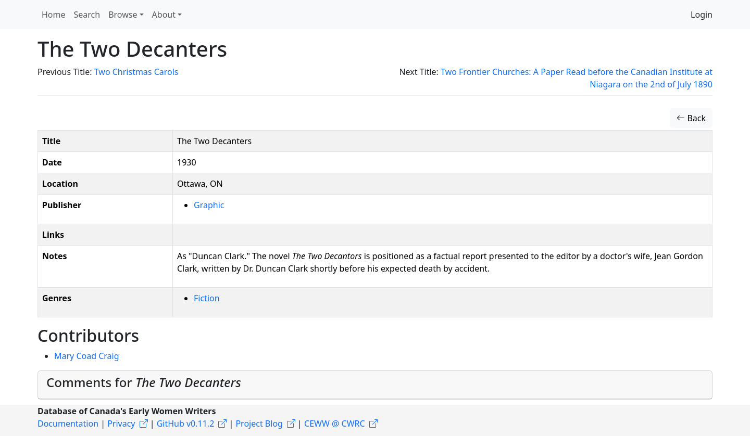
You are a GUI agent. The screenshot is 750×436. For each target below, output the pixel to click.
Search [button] (87, 14)
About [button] (164, 14)
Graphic (209, 205)
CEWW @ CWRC (334, 423)
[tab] (375, 385)
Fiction (207, 298)
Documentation (68, 423)
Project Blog (258, 423)
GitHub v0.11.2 (186, 423)
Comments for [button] (143, 382)
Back (691, 118)
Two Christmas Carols (136, 72)
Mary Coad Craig (86, 356)
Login (701, 14)
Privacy (121, 423)
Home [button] (54, 14)
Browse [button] (122, 14)
